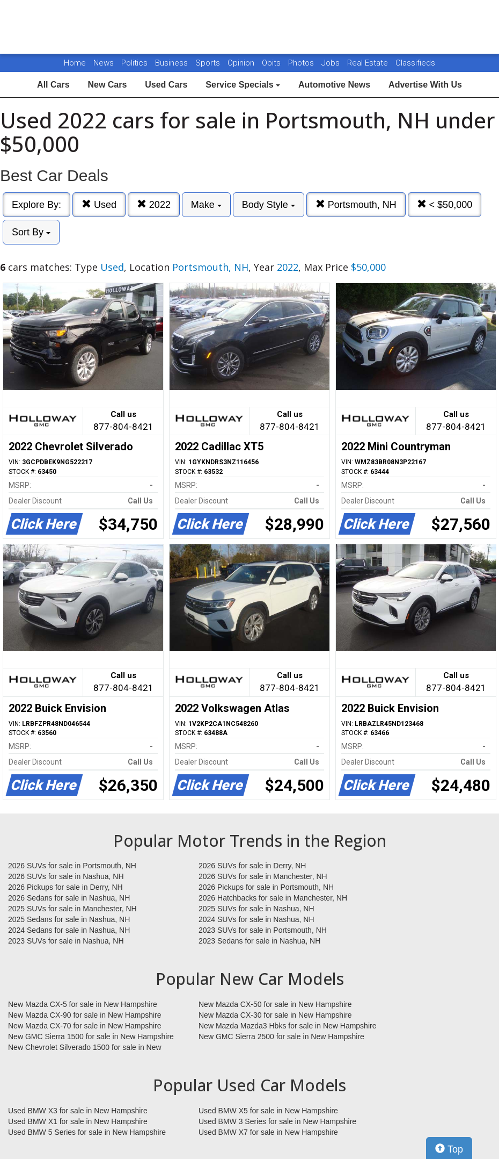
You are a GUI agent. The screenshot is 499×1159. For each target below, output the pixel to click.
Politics (134, 63)
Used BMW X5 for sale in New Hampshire (268, 1110)
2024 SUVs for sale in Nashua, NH (256, 919)
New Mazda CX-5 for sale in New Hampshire (82, 1004)
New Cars (107, 84)
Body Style (268, 204)
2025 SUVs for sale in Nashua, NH (256, 908)
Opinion (242, 63)
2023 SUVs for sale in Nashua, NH (66, 941)
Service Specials (243, 84)
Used (99, 204)
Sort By (31, 232)
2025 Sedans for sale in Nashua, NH (69, 919)
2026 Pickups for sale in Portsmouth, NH (266, 887)
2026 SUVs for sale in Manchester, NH (263, 876)
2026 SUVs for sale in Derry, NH (252, 865)
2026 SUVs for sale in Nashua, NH (66, 876)
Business (172, 63)
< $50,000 (445, 204)
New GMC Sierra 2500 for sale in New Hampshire (281, 1036)
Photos (302, 63)
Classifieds (415, 63)
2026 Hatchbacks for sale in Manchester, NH (273, 898)
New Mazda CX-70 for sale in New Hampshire (85, 1025)
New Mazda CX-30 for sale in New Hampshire (275, 1015)
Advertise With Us (425, 84)
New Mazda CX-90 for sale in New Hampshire (85, 1015)
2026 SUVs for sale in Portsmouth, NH (72, 865)
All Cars (53, 84)
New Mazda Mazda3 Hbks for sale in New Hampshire (287, 1025)
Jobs (331, 63)
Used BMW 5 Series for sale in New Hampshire (87, 1132)
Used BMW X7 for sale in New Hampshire (268, 1132)
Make (206, 204)
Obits (272, 63)
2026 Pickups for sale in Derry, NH (65, 887)
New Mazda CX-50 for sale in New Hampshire (275, 1004)
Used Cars (166, 84)
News (103, 63)
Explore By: (36, 204)
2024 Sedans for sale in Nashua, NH (69, 930)
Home (75, 63)
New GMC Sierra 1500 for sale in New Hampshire (91, 1036)
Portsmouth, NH (356, 204)
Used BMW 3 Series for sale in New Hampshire (277, 1121)
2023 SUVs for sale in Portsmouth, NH (263, 930)
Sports (208, 63)
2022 (154, 204)
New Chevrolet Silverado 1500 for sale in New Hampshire (85, 1048)
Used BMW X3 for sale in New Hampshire (78, 1110)
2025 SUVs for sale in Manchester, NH (72, 908)
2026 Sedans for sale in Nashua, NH (69, 898)
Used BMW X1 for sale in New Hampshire (78, 1121)
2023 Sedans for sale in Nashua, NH (259, 941)
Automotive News (334, 84)
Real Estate (368, 63)
